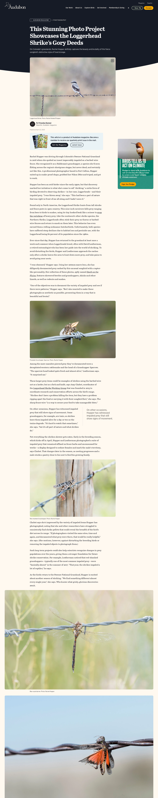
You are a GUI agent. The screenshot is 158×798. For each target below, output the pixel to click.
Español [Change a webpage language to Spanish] (149, 3)
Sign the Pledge (128, 184)
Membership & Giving (116, 8)
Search (129, 7)
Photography (59, 20)
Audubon (15, 5)
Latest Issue (77, 145)
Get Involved (101, 8)
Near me (138, 8)
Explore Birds (90, 8)
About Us (78, 8)
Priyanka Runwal (45, 123)
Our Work (69, 8)
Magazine (141, 3)
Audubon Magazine (41, 20)
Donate (149, 8)
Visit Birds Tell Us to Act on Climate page (135, 164)
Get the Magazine (59, 145)
